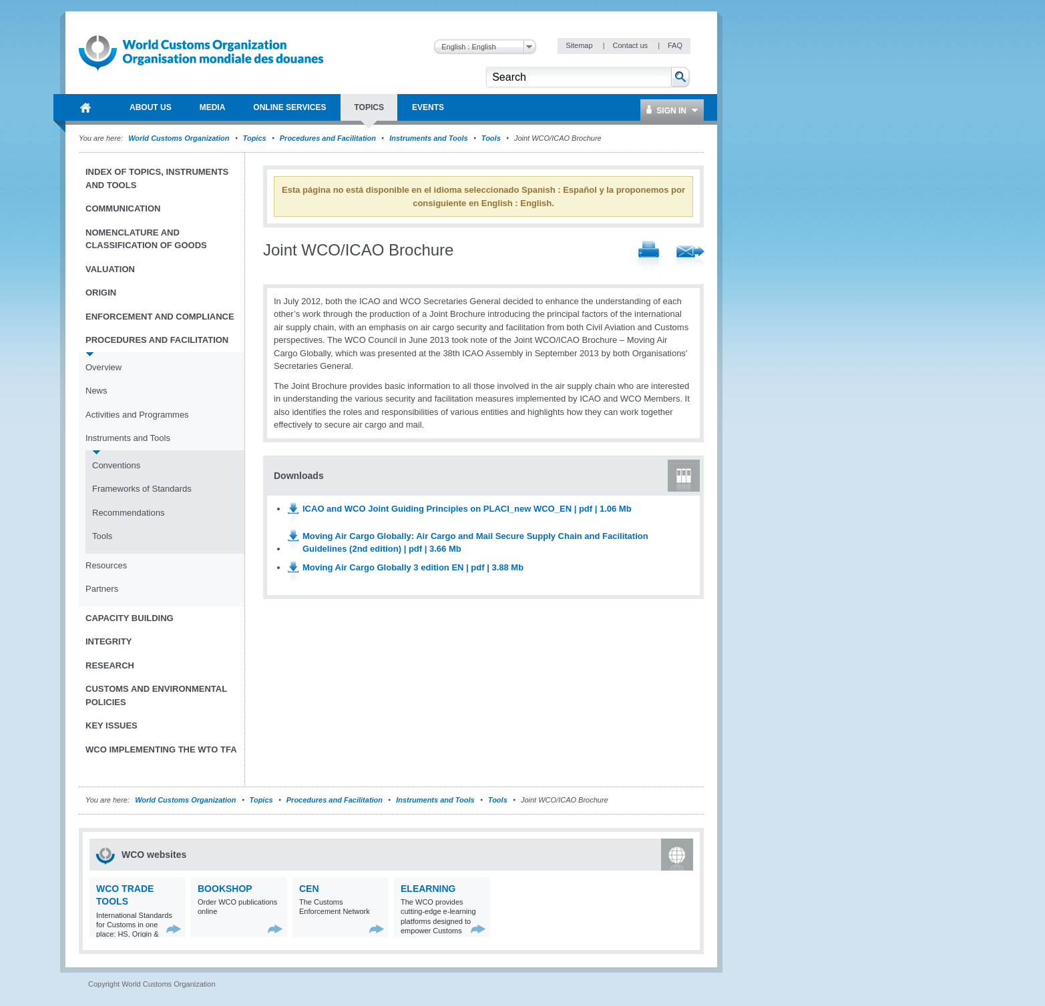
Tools (491, 138)
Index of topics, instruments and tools (156, 178)
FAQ (675, 45)
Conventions (116, 465)
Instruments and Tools (428, 138)
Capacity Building (129, 618)
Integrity (108, 641)
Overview (103, 367)
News (96, 391)
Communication (122, 208)
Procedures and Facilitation (328, 138)
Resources (106, 565)
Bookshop (225, 888)
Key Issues (111, 725)
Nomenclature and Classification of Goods (146, 239)
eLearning (428, 888)
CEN (309, 888)
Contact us (631, 45)
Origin (100, 293)
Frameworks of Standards (142, 489)
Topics (254, 138)
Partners (101, 589)
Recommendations (128, 513)
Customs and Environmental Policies (156, 695)
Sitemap (580, 45)
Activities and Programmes (137, 415)
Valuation (110, 269)
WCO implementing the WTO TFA (161, 749)
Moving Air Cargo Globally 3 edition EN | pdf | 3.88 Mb (413, 567)
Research (109, 665)
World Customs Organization (179, 138)
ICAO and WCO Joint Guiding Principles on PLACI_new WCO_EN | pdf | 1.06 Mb (467, 509)
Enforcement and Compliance (159, 317)
